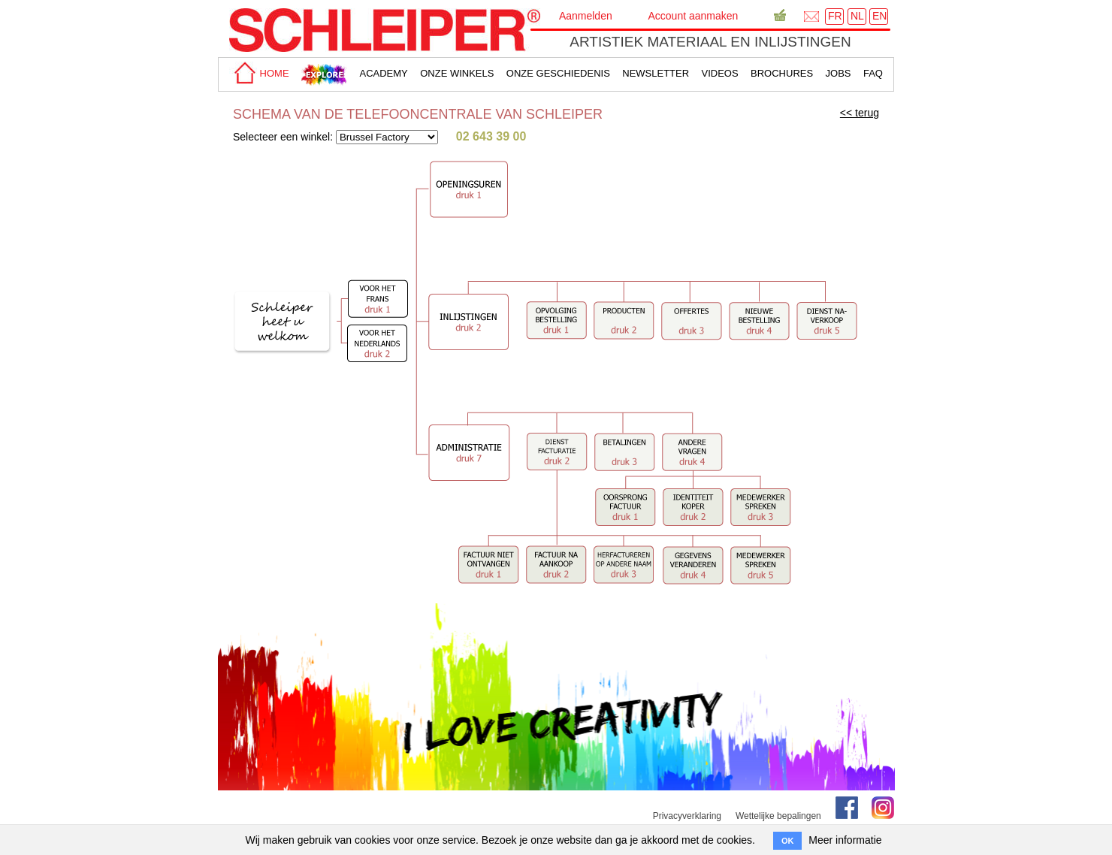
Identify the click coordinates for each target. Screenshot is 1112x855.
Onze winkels (457, 73)
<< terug (859, 113)
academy (383, 73)
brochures (782, 73)
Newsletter (655, 73)
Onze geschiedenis (558, 73)
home (259, 73)
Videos (720, 73)
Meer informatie (844, 840)
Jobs (838, 73)
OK (787, 840)
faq (873, 73)
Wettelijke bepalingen (778, 816)
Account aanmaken (693, 16)
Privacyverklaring (687, 816)
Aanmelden (585, 16)
